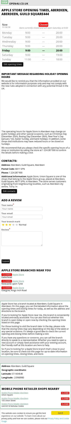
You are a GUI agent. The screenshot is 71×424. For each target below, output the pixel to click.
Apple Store (18, 274)
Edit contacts (9, 191)
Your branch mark (10, 221)
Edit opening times (13, 64)
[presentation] (21, 253)
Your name (7, 205)
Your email (7, 213)
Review (5, 229)
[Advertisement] (36, 109)
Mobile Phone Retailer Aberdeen (15, 393)
